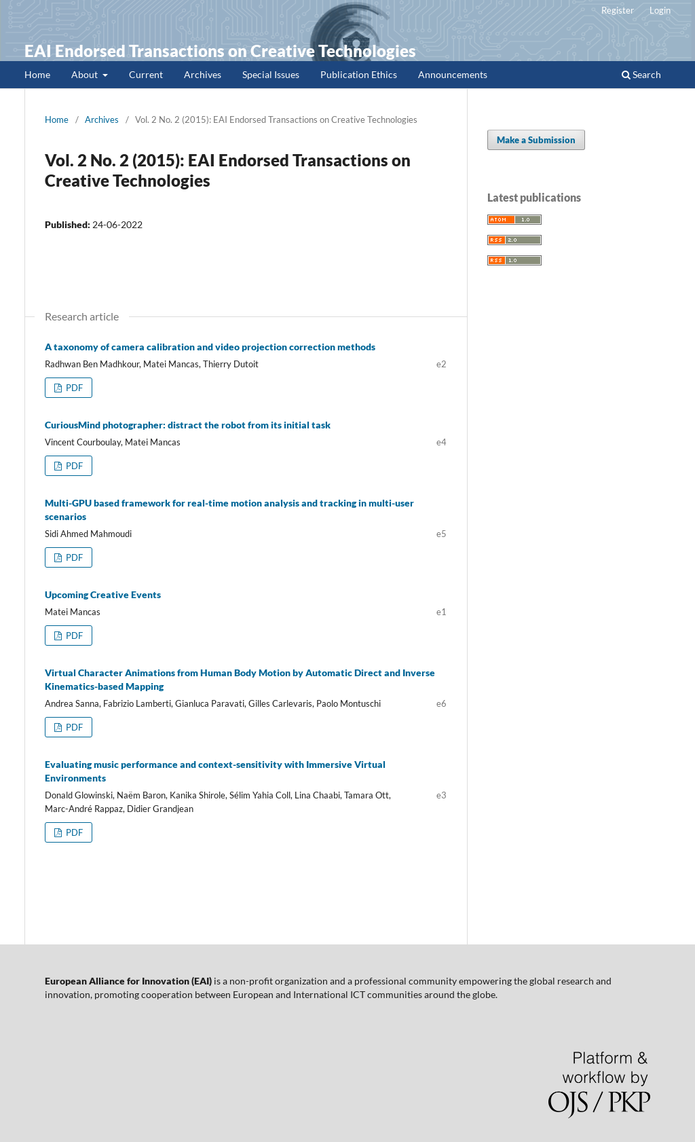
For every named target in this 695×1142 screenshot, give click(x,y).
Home (37, 74)
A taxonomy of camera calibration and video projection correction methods (210, 346)
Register (617, 10)
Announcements (452, 74)
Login (660, 10)
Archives (202, 74)
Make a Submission (536, 139)
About (85, 74)
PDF (73, 387)
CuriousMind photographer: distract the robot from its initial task (188, 424)
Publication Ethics (358, 74)
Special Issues (270, 74)
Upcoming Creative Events (103, 594)
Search (641, 74)
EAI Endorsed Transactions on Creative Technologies (220, 50)
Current (146, 74)
